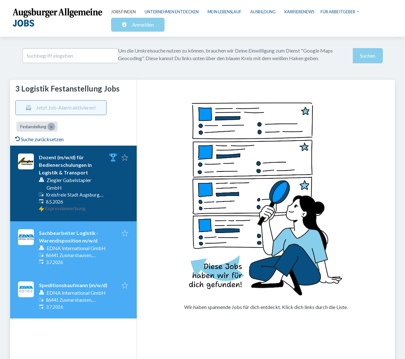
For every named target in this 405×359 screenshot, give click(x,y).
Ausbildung (263, 11)
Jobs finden (123, 11)
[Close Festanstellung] (51, 126)
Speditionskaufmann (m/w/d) (73, 285)
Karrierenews (299, 11)
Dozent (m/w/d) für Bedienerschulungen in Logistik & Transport (65, 164)
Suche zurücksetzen (39, 139)
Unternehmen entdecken (172, 11)
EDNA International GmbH (76, 248)
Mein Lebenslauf (224, 11)
